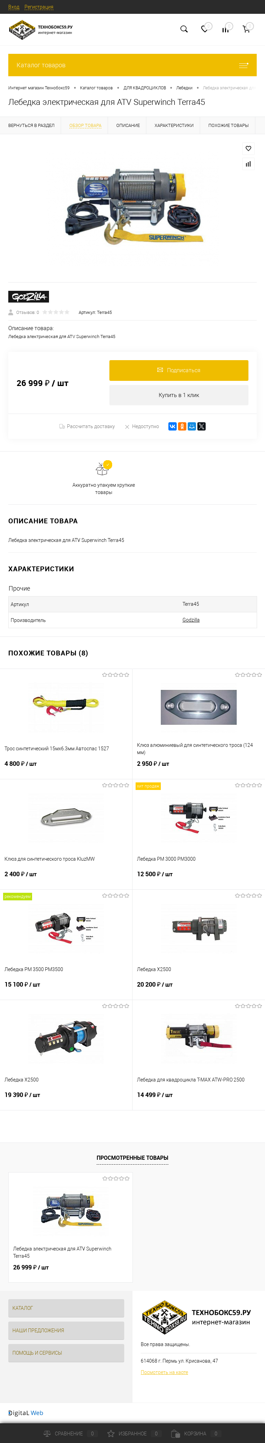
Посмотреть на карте (164, 1372)
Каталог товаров (132, 65)
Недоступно (141, 426)
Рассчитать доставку (87, 426)
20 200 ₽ (199, 989)
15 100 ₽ (66, 989)
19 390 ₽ (66, 1099)
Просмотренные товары (132, 1158)
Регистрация (38, 7)
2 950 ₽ (199, 768)
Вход (13, 7)
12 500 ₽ (199, 879)
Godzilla (191, 620)
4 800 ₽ (66, 768)
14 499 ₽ (199, 1099)
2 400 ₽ (66, 879)
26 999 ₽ (31, 1268)
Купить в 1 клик (179, 395)
